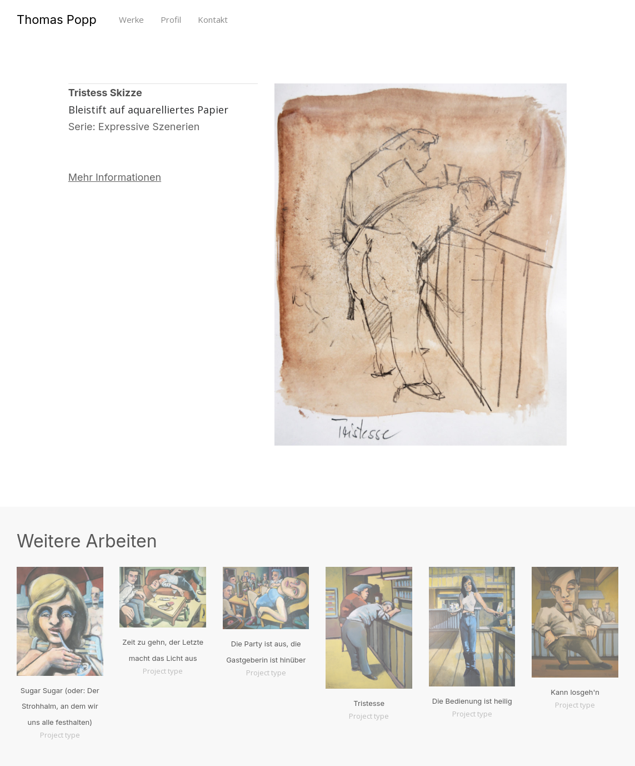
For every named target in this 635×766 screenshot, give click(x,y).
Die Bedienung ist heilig (472, 700)
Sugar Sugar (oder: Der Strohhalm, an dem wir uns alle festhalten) (60, 706)
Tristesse (368, 703)
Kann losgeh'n (575, 692)
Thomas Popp (57, 19)
